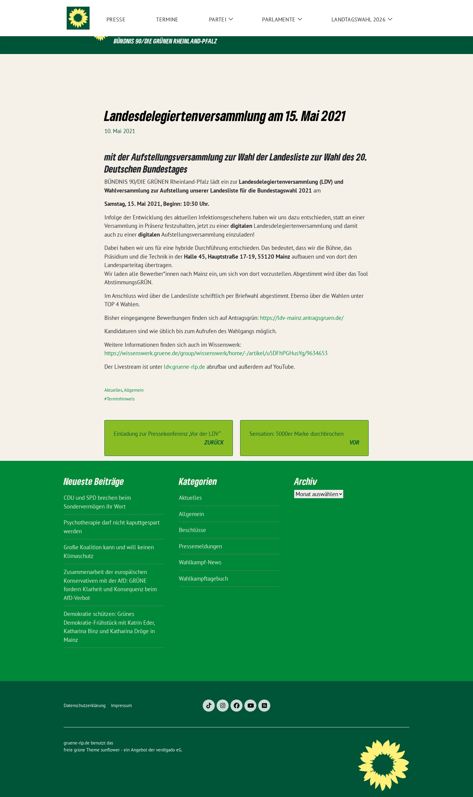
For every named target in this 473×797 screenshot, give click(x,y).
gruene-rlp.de (154, 28)
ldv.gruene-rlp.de (185, 357)
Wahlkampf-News (200, 552)
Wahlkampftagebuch (203, 569)
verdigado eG (168, 740)
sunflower (110, 740)
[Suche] (390, 6)
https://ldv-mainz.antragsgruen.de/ (302, 308)
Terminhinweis (121, 389)
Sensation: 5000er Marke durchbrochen (304, 429)
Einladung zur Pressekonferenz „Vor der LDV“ (169, 429)
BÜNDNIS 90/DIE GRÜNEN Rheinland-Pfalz (165, 41)
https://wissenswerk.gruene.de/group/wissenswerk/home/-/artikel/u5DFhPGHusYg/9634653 (216, 343)
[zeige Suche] (399, 6)
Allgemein (134, 381)
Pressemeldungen (200, 536)
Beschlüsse (192, 520)
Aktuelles (113, 381)
